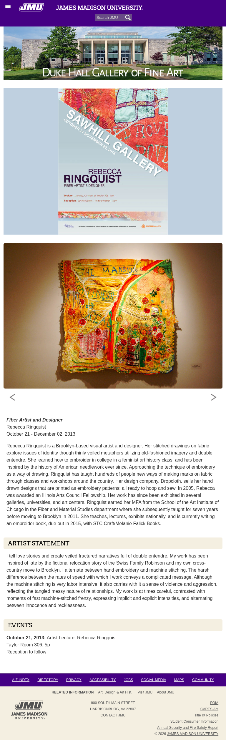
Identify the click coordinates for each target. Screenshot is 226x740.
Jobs (128, 680)
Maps (179, 680)
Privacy (74, 680)
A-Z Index (20, 680)
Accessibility (102, 680)
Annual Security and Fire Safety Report (187, 728)
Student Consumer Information (194, 721)
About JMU (165, 692)
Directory (47, 680)
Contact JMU (113, 715)
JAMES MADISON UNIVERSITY (192, 734)
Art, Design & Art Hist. (115, 692)
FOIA (214, 703)
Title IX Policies (207, 715)
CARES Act (209, 709)
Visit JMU (145, 692)
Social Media (153, 680)
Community (203, 680)
